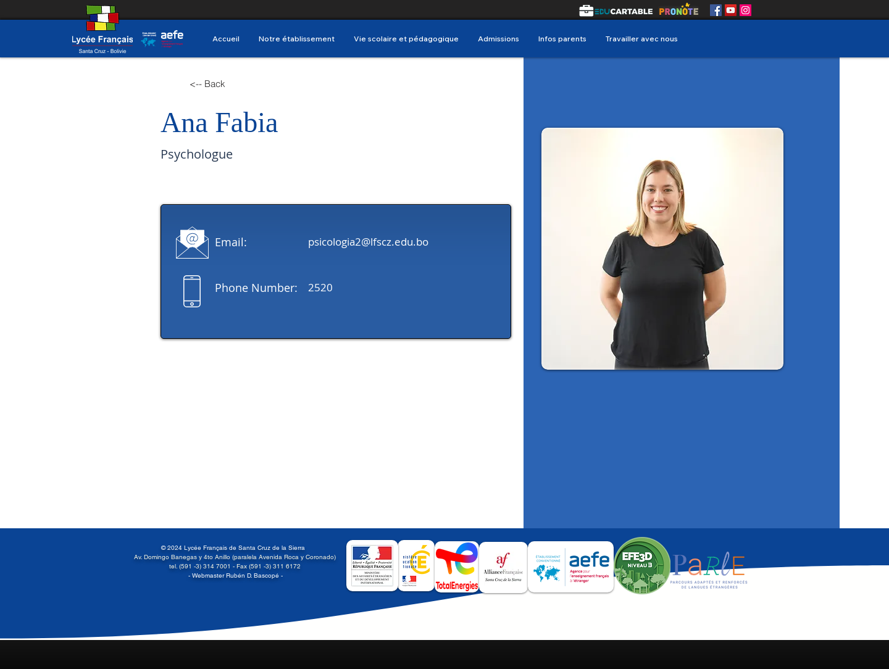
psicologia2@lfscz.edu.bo (368, 242)
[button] (406, 38)
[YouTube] (731, 10)
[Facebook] (716, 10)
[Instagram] (745, 10)
